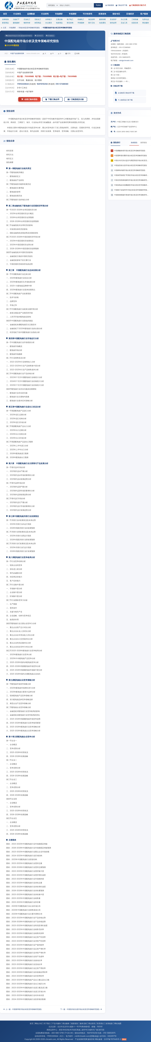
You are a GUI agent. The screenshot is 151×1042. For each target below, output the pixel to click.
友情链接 (109, 1023)
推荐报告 (143, 142)
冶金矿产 (16, 19)
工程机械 (134, 19)
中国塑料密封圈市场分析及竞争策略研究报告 (130, 155)
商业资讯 (91, 1023)
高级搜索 (109, 5)
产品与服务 (56, 1023)
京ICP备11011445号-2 (112, 1039)
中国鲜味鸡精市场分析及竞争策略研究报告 (129, 170)
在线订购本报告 (29, 99)
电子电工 (70, 19)
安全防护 (113, 19)
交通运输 (59, 19)
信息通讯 (102, 23)
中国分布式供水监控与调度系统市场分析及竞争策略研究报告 (131, 160)
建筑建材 (16, 23)
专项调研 (72, 14)
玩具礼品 (145, 19)
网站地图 (117, 1023)
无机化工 (37, 19)
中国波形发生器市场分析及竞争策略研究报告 (130, 165)
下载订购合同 (52, 99)
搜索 (98, 5)
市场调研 (59, 14)
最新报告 (74, 1023)
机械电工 (81, 19)
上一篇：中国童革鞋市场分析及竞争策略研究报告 (23, 1009)
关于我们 (46, 1023)
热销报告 (134, 142)
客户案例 (144, 14)
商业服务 (145, 23)
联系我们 (100, 1023)
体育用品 (37, 23)
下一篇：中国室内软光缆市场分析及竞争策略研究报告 (81, 1009)
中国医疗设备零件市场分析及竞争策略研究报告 (131, 190)
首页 (5, 14)
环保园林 (81, 23)
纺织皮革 (113, 23)
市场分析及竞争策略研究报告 (29, 28)
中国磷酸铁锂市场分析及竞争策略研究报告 (129, 151)
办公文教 (124, 19)
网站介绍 (38, 1023)
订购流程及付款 (76, 99)
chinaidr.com (50, 1039)
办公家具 (48, 23)
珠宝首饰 (70, 23)
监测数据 (31, 14)
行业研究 (45, 14)
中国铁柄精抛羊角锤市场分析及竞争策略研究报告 (131, 195)
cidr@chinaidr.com (126, 60)
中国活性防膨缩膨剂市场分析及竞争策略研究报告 (131, 180)
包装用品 (59, 23)
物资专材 (27, 23)
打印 (67, 53)
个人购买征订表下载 (124, 100)
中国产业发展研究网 (17, 53)
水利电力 (48, 19)
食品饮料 (91, 19)
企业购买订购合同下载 (124, 93)
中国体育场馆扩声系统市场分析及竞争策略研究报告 (131, 175)
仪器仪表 (134, 23)
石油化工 (27, 19)
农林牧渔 (5, 19)
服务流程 (83, 1023)
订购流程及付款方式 (137, 5)
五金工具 (124, 23)
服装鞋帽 (102, 19)
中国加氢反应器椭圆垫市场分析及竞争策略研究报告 (131, 185)
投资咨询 (102, 14)
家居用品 (5, 23)
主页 (4, 28)
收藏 (77, 53)
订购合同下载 (121, 5)
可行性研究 (87, 14)
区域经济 (130, 14)
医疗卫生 (91, 23)
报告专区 (116, 14)
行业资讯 (17, 14)
